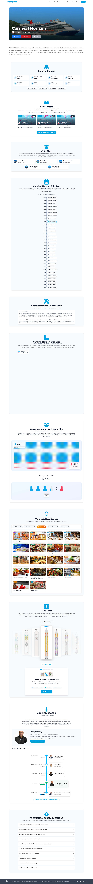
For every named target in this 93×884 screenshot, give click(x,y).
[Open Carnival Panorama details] (69, 161)
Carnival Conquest (52, 257)
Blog (73, 1)
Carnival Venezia (52, 218)
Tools (77, 1)
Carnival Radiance (52, 275)
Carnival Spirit (52, 272)
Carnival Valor (52, 251)
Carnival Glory (52, 254)
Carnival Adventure (53, 269)
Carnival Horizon (52, 221)
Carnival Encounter (53, 260)
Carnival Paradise (52, 284)
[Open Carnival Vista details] (24, 161)
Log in (83, 1)
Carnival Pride (52, 266)
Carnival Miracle (52, 248)
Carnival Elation (52, 281)
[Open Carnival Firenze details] (58, 167)
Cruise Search (57, 1)
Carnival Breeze (52, 228)
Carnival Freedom (52, 242)
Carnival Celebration (53, 206)
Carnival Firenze (52, 209)
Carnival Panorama (53, 215)
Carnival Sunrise (52, 278)
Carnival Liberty (52, 245)
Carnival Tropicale (52, 197)
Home (50, 1)
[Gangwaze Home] (12, 2)
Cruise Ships (18, 10)
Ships (64, 1)
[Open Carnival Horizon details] (46, 161)
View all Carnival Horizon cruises (46, 132)
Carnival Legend (52, 263)
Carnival (24, 10)
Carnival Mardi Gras (53, 212)
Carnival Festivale (52, 200)
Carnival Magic (52, 231)
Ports (68, 1)
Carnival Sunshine (52, 287)
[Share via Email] (36, 36)
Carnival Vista (52, 225)
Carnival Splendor (52, 239)
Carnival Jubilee (52, 203)
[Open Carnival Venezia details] (35, 167)
